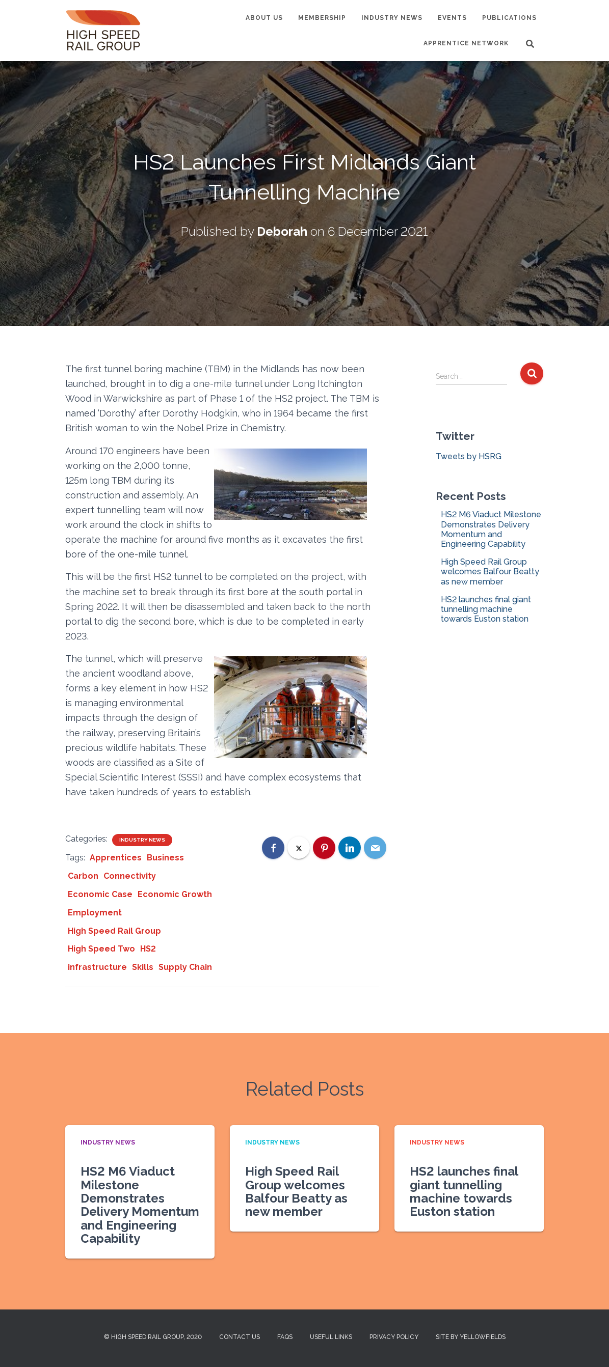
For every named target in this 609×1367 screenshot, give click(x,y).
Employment (95, 912)
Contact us (239, 1337)
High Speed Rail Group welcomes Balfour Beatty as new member (490, 571)
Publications (509, 17)
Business (165, 857)
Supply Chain (185, 967)
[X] (298, 847)
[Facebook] (273, 847)
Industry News (391, 17)
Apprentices (116, 857)
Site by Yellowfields (471, 1337)
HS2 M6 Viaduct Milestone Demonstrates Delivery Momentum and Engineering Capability (491, 529)
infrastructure (97, 967)
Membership (322, 17)
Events (452, 17)
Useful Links (331, 1337)
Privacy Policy (393, 1337)
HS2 (148, 949)
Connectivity (129, 876)
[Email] (375, 847)
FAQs (285, 1337)
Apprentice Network (466, 43)
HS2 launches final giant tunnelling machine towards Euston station (486, 609)
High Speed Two (101, 949)
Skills (142, 967)
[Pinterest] (324, 847)
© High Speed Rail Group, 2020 (153, 1337)
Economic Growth (175, 894)
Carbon (83, 876)
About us (264, 17)
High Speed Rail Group (114, 931)
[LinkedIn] (349, 847)
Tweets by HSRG (468, 456)
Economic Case (100, 894)
